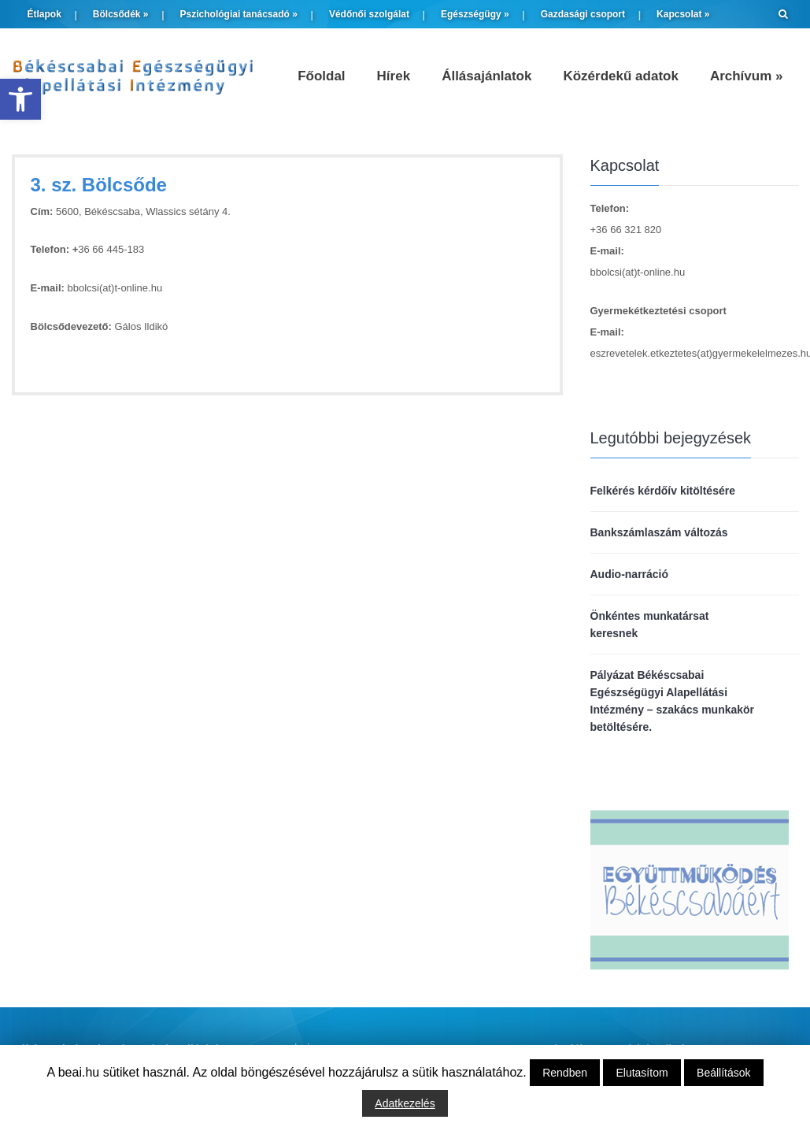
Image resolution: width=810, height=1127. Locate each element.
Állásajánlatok (486, 76)
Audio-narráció (629, 574)
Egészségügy (475, 14)
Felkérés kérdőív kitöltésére (662, 490)
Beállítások (723, 1072)
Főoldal (321, 76)
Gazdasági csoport (583, 14)
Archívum (746, 76)
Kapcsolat (683, 14)
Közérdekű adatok (620, 76)
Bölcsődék (121, 14)
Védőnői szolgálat (369, 14)
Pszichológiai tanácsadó (239, 14)
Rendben (564, 1072)
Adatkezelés (405, 1103)
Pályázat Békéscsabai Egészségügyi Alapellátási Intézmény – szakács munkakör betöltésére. (672, 701)
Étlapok (44, 14)
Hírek (394, 76)
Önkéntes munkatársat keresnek (649, 624)
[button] (20, 99)
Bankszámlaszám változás (659, 532)
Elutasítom (642, 1072)
